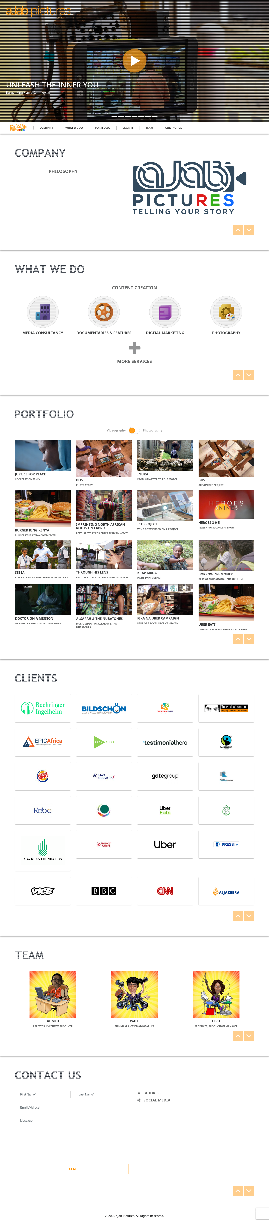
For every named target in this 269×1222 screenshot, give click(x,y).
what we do (74, 128)
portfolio (102, 128)
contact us (173, 128)
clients (128, 128)
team (149, 128)
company (46, 128)
